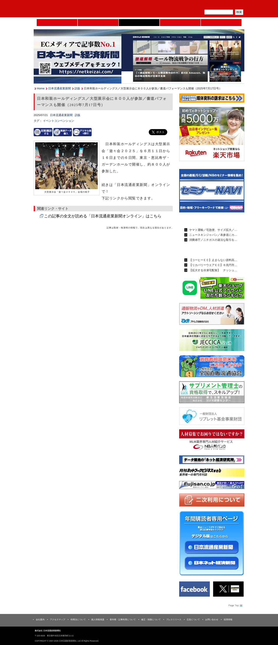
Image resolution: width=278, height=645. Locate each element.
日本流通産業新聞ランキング (204, 220)
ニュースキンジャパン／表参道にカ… (212, 234)
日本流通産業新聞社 (65, 8)
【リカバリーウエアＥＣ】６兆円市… (212, 265)
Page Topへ (235, 605)
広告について (193, 619)
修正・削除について (151, 619)
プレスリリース (173, 619)
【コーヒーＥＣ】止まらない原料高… (212, 260)
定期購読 (213, 5)
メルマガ (193, 5)
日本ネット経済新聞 (180, 22)
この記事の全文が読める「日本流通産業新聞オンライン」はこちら (102, 216)
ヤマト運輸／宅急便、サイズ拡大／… (212, 229)
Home (57, 22)
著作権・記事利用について (123, 619)
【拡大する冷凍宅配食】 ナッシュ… (212, 270)
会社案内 (40, 619)
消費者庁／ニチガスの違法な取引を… (212, 239)
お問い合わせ (211, 619)
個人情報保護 (97, 619)
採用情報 (228, 619)
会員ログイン (234, 5)
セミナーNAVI (98, 22)
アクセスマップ (57, 619)
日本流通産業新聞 (139, 22)
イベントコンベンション (58, 120)
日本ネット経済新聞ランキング (205, 250)
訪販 (77, 88)
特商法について (78, 619)
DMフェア (221, 22)
